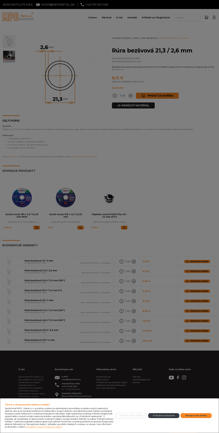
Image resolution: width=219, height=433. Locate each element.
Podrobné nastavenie (164, 415)
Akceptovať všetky (196, 415)
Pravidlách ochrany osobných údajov (43, 427)
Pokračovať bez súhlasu (131, 415)
